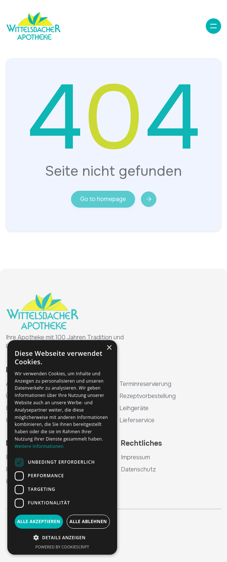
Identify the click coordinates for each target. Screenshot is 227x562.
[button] (213, 26)
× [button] (109, 348)
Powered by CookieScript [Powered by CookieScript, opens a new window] (62, 547)
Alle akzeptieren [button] (38, 521)
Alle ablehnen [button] (88, 521)
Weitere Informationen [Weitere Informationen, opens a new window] (39, 446)
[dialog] (62, 447)
